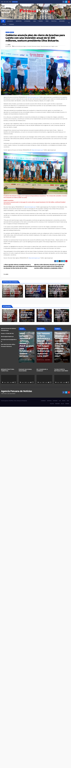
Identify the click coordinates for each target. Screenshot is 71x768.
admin (9, 44)
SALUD (4, 24)
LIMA (34, 21)
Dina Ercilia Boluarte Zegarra (20, 46)
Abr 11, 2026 (24, 319)
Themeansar (24, 400)
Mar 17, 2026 (24, 359)
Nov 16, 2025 (41, 359)
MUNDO (41, 21)
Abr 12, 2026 (7, 319)
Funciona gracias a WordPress (7, 400)
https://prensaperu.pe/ (46, 46)
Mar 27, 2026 (59, 359)
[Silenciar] (13, 382)
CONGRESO (10, 21)
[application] (9, 379)
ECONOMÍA (27, 21)
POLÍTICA (53, 21)
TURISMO (11, 24)
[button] (68, 22)
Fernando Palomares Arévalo (33, 46)
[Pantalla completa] (15, 382)
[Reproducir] (2, 382)
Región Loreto (54, 46)
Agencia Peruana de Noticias (7, 9)
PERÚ (47, 21)
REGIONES (62, 21)
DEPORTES (19, 21)
